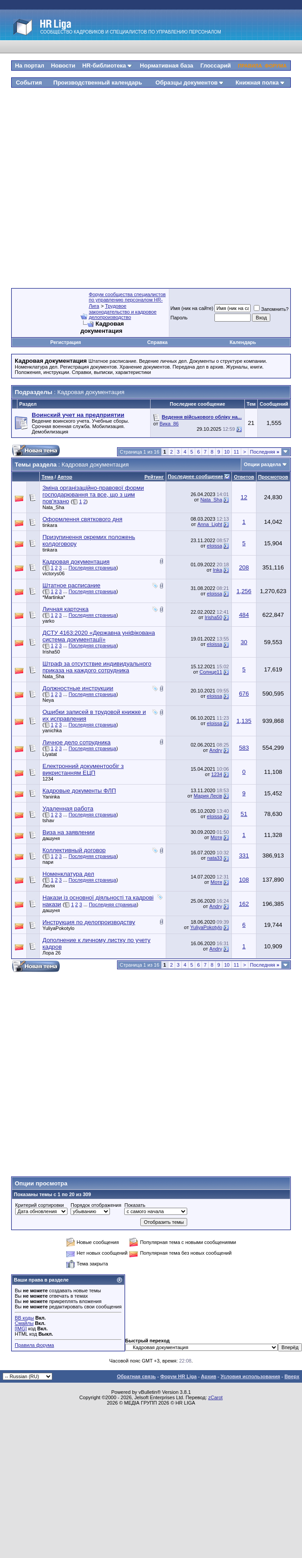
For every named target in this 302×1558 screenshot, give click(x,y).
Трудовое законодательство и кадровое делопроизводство (123, 311)
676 (244, 693)
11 (236, 451)
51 (244, 814)
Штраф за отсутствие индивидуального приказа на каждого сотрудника (96, 667)
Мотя (216, 837)
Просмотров (273, 477)
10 (227, 451)
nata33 (214, 858)
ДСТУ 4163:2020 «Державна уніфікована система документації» (98, 636)
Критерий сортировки (39, 1205)
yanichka (52, 730)
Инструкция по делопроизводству (88, 922)
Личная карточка (65, 609)
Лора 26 (51, 952)
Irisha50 (213, 617)
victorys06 (53, 573)
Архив (208, 1376)
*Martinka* (53, 597)
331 (244, 855)
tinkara (49, 525)
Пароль (179, 317)
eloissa (214, 545)
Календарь (243, 342)
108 (244, 879)
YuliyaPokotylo (58, 928)
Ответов (244, 477)
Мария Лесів (208, 795)
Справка (157, 342)
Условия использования (250, 1376)
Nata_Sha (53, 507)
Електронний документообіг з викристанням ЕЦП (83, 769)
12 (244, 497)
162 (244, 903)
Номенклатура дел (68, 873)
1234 (47, 778)
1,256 (243, 591)
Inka (217, 570)
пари (47, 862)
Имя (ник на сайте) (192, 308)
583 (244, 747)
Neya (48, 700)
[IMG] (21, 1328)
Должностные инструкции (77, 688)
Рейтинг (154, 477)
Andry (216, 750)
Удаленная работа (67, 808)
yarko (48, 621)
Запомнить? (271, 309)
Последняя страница (93, 567)
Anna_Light (209, 524)
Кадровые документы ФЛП (79, 790)
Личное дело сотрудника (76, 742)
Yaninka (51, 796)
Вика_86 (169, 423)
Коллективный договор (73, 850)
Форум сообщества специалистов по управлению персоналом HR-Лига (127, 300)
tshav (48, 820)
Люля (48, 885)
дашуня (51, 838)
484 (244, 614)
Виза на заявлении (68, 832)
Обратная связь (136, 1376)
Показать (134, 1205)
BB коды (24, 1317)
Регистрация (65, 342)
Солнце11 (210, 672)
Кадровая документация (75, 561)
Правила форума (34, 1345)
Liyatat (49, 754)
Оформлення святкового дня (82, 519)
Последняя (264, 451)
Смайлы (24, 1323)
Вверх (292, 1376)
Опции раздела (262, 464)
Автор (64, 477)
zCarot (215, 1397)
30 (244, 642)
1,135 (243, 720)
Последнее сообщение (195, 476)
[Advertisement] (145, 184)
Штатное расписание (71, 585)
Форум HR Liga (178, 1376)
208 (244, 567)
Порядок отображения (96, 1205)
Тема (47, 477)
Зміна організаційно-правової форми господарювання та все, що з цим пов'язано (93, 494)
